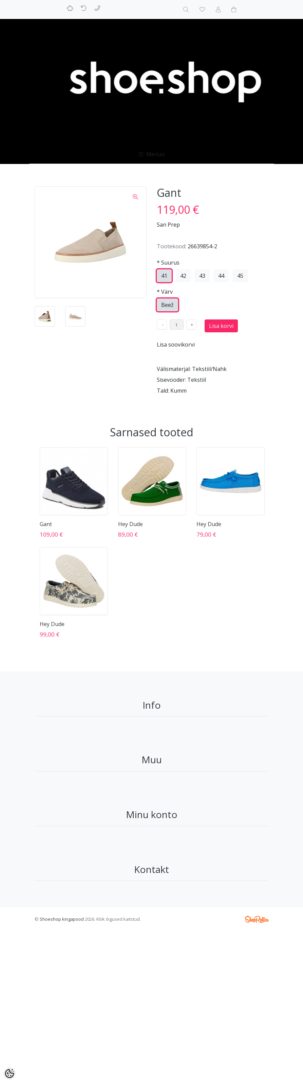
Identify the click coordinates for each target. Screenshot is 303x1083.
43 (202, 275)
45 (240, 275)
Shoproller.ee (257, 919)
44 (221, 275)
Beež (167, 305)
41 (164, 275)
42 (183, 275)
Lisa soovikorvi (176, 344)
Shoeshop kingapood (62, 919)
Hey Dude (130, 524)
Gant (46, 524)
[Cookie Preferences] (9, 1073)
